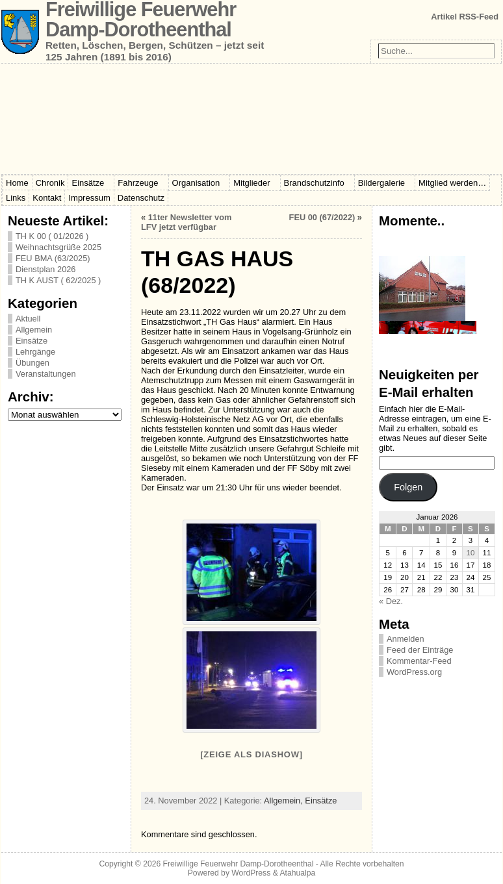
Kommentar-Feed (419, 661)
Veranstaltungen (46, 374)
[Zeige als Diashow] (251, 754)
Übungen (32, 363)
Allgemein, (284, 800)
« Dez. (391, 601)
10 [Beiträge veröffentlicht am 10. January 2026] (471, 553)
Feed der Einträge (420, 650)
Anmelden (405, 639)
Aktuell (28, 318)
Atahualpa (297, 873)
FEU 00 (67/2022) (322, 217)
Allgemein (34, 330)
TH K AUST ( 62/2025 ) (58, 280)
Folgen (408, 487)
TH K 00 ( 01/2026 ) (52, 236)
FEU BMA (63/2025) (53, 258)
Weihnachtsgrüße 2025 (58, 247)
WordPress (250, 873)
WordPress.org (414, 672)
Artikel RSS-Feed (464, 16)
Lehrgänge (35, 352)
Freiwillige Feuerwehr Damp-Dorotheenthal (238, 863)
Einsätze (31, 341)
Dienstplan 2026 (46, 269)
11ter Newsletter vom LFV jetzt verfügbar (186, 222)
